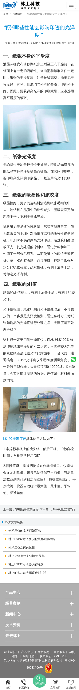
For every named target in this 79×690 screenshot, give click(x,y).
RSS (64, 656)
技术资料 (18, 13)
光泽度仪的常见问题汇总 (24, 530)
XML (57, 656)
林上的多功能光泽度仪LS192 (27, 572)
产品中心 (27, 652)
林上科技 (10, 652)
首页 (5, 13)
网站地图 (29, 656)
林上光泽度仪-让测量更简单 (26, 556)
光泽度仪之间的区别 (21, 547)
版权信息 (44, 652)
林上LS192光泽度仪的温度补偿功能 (31, 539)
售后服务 (59, 652)
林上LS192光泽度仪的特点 (25, 564)
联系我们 (45, 656)
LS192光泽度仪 (14, 439)
